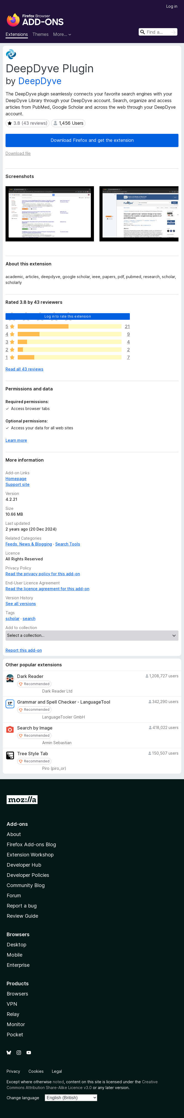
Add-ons (17, 824)
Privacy (13, 1071)
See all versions (21, 603)
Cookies (36, 1071)
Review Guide (22, 916)
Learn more (16, 440)
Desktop (16, 944)
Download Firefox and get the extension (92, 140)
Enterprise (18, 965)
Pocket (15, 1034)
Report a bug (22, 906)
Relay (13, 1014)
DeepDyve (40, 81)
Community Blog (26, 885)
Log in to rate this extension (67, 316)
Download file (18, 153)
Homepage (16, 478)
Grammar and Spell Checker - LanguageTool (63, 702)
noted (58, 1081)
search (29, 618)
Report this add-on (24, 650)
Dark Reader (30, 676)
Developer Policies (28, 875)
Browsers (17, 994)
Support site (18, 484)
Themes (40, 34)
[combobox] (158, 32)
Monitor (16, 1024)
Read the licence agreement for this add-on (47, 588)
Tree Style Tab (32, 753)
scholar (12, 618)
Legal (57, 1071)
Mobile (14, 955)
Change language (23, 1097)
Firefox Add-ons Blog (31, 844)
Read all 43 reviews (24, 369)
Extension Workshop (30, 855)
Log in (171, 6)
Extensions (17, 34)
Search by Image (34, 728)
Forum (14, 895)
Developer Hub (24, 865)
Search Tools (67, 544)
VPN (12, 1004)
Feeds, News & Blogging (29, 544)
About (14, 834)
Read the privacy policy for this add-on (43, 573)
